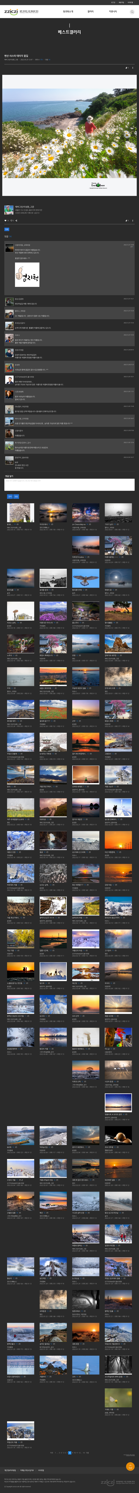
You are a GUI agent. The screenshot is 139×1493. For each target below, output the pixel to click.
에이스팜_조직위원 (22, 419)
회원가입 (121, 2)
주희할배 (42, 626)
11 (53, 688)
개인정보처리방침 (10, 1470)
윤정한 (17, 365)
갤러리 (90, 11)
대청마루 (107, 560)
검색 (10, 496)
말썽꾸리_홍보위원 (22, 457)
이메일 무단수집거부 (27, 1470)
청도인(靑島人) (44, 527)
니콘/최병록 (19, 392)
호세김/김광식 (20, 323)
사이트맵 (130, 2)
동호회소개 (68, 11)
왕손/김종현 (19, 299)
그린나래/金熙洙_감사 (47, 1052)
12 (115, 524)
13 (49, 524)
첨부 (132, 246)
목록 (6, 229)
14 (15, 524)
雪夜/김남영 (109, 1150)
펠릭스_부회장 (20, 311)
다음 (87, 1453)
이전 (51, 1453)
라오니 (17, 335)
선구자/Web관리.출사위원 (24, 377)
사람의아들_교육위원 (22, 245)
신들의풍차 (19, 431)
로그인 (113, 2)
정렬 (16, 496)
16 (123, 1114)
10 (54, 1180)
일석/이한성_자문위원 (79, 1314)
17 (47, 1278)
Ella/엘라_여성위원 (22, 406)
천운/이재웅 (19, 350)
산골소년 (10, 1380)
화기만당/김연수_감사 (23, 443)
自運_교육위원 (109, 1413)
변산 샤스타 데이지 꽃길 (16, 56)
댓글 (47, 59)
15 (49, 590)
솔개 (8, 593)
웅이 (73, 1183)
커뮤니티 (113, 11)
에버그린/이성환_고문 (11, 59)
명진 (73, 658)
